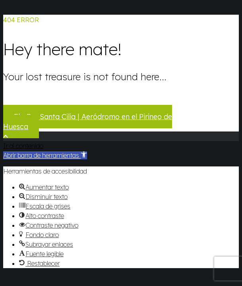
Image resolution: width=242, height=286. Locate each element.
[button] (45, 155)
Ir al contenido (23, 146)
